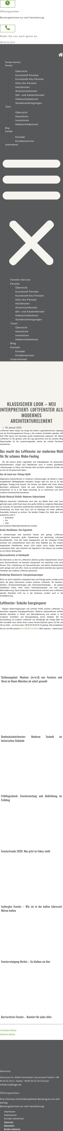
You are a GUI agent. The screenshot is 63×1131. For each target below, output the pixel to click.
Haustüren (21, 116)
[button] (31, 211)
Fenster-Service (12, 62)
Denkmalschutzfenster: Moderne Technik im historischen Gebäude (31, 739)
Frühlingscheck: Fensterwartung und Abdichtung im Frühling (31, 798)
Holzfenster (22, 87)
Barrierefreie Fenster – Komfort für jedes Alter (26, 1017)
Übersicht (21, 71)
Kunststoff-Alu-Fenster (29, 79)
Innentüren (22, 120)
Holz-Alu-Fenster (26, 83)
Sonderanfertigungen (28, 103)
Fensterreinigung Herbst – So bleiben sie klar (25, 962)
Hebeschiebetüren (26, 99)
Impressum (9, 1111)
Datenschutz (10, 1115)
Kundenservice (24, 141)
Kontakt (9, 131)
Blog (7, 128)
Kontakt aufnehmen (14, 1118)
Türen (8, 107)
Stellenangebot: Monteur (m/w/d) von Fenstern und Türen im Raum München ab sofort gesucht (31, 679)
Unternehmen (11, 145)
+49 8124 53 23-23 (33, 1080)
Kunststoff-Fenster (27, 75)
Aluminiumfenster (26, 91)
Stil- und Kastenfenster (30, 95)
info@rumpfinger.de (10, 1084)
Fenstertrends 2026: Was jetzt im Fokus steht (25, 851)
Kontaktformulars (29, 628)
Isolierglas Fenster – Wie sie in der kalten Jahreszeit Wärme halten (31, 908)
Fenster (9, 65)
